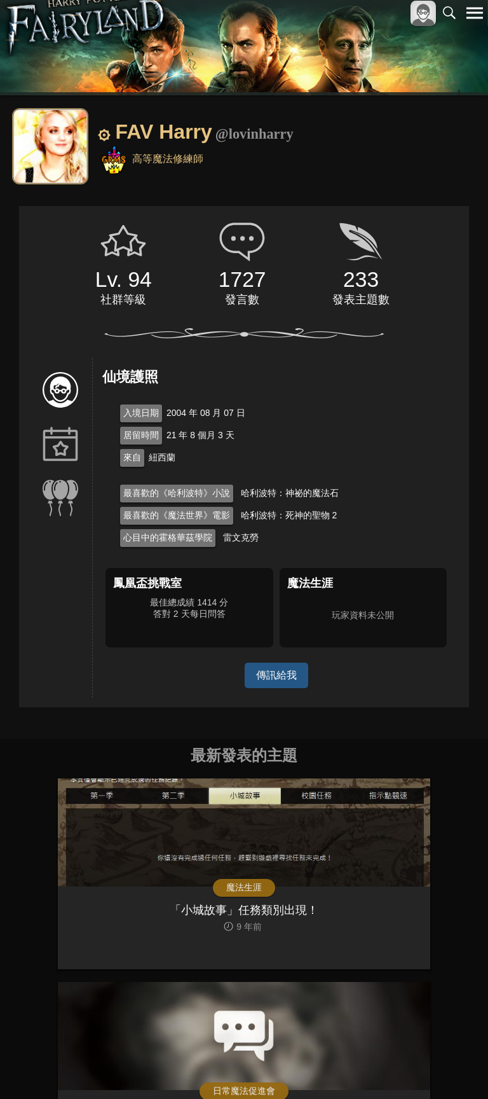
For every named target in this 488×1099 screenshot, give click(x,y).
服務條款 (363, 1068)
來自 (132, 457)
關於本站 (322, 1068)
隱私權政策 (409, 1068)
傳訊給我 (276, 675)
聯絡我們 (454, 1068)
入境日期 (141, 413)
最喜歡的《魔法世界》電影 (176, 515)
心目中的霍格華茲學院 (167, 537)
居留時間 (141, 435)
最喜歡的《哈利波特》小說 (176, 493)
